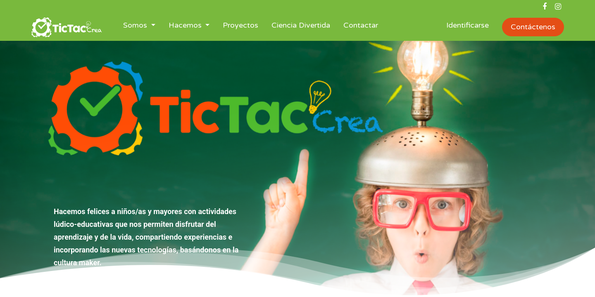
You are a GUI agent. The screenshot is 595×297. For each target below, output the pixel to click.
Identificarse (467, 25)
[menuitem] (240, 27)
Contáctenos (533, 26)
